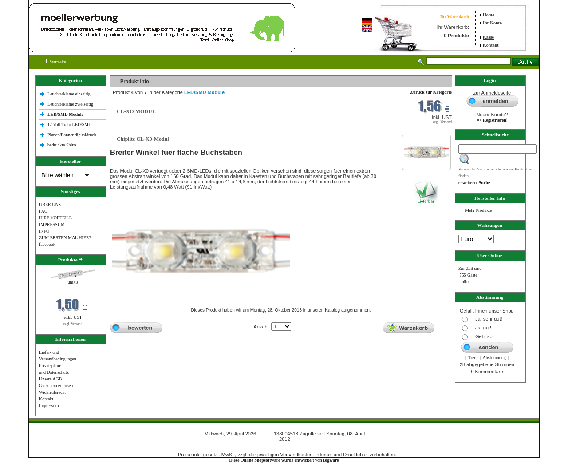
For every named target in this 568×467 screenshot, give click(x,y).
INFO (44, 231)
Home (488, 14)
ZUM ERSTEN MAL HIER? (65, 237)
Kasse (488, 37)
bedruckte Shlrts (61, 144)
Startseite (56, 61)
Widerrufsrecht (52, 392)
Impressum (49, 405)
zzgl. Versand (73, 324)
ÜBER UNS (50, 204)
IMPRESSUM (52, 224)
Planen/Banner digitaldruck (71, 134)
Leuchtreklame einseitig (69, 93)
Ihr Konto (492, 22)
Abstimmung (494, 357)
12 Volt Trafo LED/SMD (69, 124)
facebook (47, 244)
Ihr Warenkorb (454, 16)
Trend (473, 357)
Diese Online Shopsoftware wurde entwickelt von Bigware (284, 460)
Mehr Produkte (478, 210)
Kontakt (491, 45)
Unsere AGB (50, 378)
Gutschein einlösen (56, 385)
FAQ (43, 211)
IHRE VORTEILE (55, 217)
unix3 (73, 282)
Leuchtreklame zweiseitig (71, 104)
